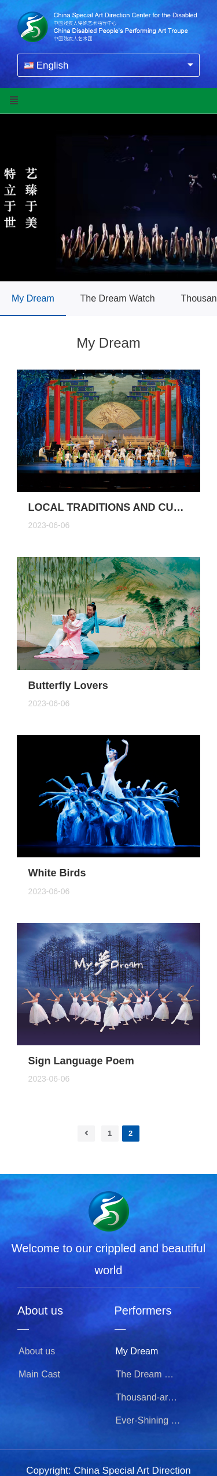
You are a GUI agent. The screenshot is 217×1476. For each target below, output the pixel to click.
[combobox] (108, 65)
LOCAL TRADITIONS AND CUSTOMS (108, 507)
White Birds (57, 873)
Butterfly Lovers (68, 685)
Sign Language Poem (81, 1061)
